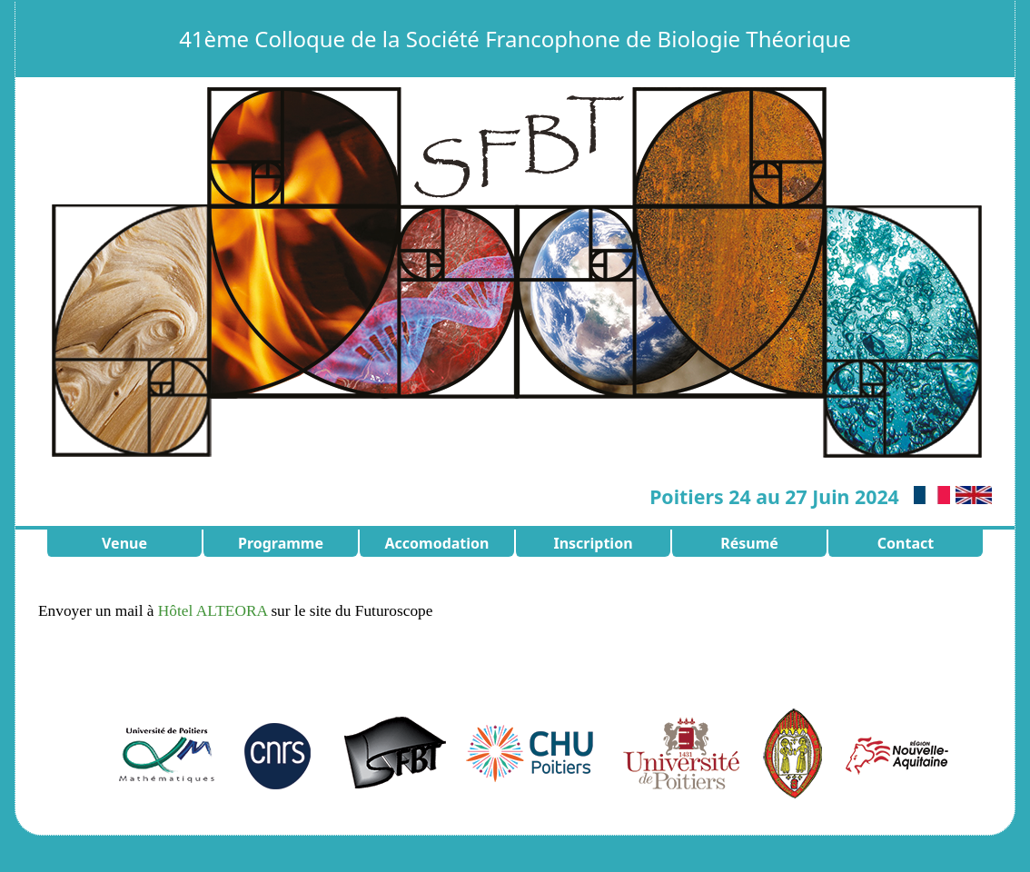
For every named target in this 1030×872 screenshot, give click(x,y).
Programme (280, 543)
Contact (905, 543)
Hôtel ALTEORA (212, 610)
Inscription (592, 543)
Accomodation (436, 543)
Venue (124, 543)
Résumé (749, 543)
